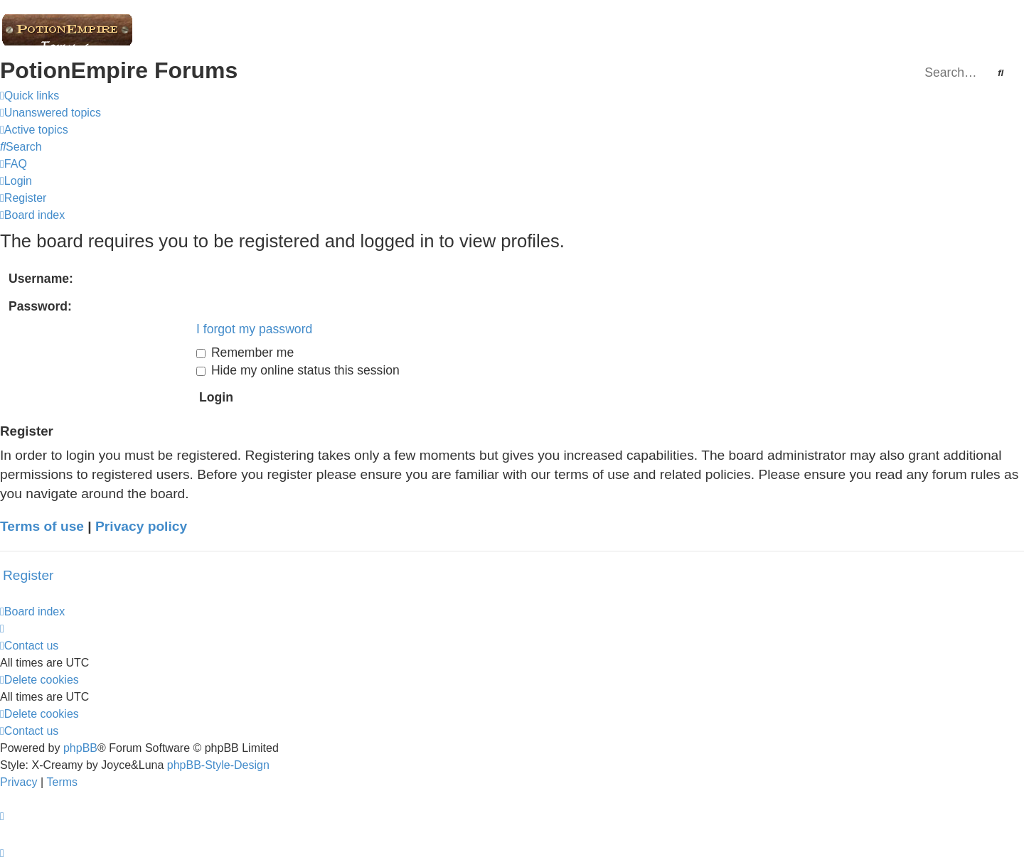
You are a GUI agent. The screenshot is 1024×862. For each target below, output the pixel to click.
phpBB (80, 748)
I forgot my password (254, 329)
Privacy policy (141, 526)
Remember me (245, 352)
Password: (40, 306)
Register (28, 575)
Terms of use (42, 526)
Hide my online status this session (298, 370)
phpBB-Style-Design (218, 765)
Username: (41, 278)
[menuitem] (50, 113)
